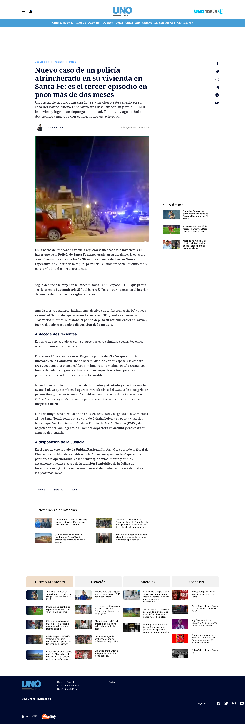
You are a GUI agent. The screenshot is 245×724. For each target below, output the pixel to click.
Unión (129, 22)
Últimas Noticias (62, 22)
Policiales (94, 22)
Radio (112, 682)
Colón (119, 22)
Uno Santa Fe (42, 62)
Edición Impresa (164, 22)
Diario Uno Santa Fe (67, 689)
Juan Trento (58, 127)
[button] (23, 11)
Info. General (143, 22)
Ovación (108, 22)
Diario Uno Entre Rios (68, 685)
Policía (72, 62)
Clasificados (185, 22)
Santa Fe (80, 22)
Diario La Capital (65, 682)
